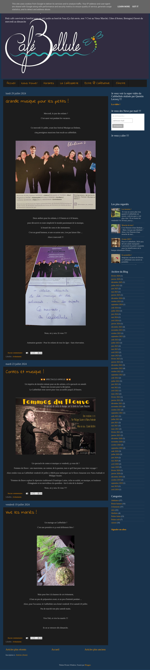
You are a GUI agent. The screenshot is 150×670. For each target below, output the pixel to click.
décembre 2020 (116, 438)
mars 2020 (115, 467)
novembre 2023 (116, 330)
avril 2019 (115, 489)
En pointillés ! (127, 255)
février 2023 (115, 359)
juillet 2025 (115, 285)
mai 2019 (114, 486)
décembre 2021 (116, 403)
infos (113, 510)
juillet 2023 (115, 343)
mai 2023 (114, 349)
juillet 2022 (115, 381)
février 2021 (115, 432)
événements (17, 357)
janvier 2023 (115, 362)
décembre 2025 (116, 282)
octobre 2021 (116, 410)
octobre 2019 (116, 480)
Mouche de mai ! (128, 225)
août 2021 (114, 416)
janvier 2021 (115, 435)
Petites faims (115, 516)
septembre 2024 (117, 304)
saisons (113, 523)
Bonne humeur (116, 504)
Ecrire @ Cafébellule (97, 83)
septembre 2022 (117, 375)
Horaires (49, 83)
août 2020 (114, 451)
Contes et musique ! (25, 372)
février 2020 (115, 470)
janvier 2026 (115, 279)
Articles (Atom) (22, 655)
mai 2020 (114, 461)
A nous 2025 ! (127, 239)
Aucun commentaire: (15, 353)
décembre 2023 (116, 327)
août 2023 (114, 340)
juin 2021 (114, 423)
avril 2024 (115, 320)
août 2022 (114, 378)
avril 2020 (115, 464)
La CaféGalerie (69, 83)
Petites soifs (115, 520)
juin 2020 (114, 458)
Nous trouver (29, 83)
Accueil (11, 83)
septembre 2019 (117, 483)
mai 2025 (114, 292)
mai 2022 (114, 387)
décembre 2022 (116, 365)
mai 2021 (114, 426)
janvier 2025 (115, 295)
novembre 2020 (116, 442)
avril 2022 (115, 391)
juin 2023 (114, 346)
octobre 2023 (116, 333)
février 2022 (115, 397)
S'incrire (121, 83)
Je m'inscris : (118, 116)
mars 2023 (115, 356)
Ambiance (115, 500)
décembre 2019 (116, 477)
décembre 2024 (116, 298)
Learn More (124, 6)
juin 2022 (114, 384)
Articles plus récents (16, 649)
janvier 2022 (115, 400)
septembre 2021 (117, 413)
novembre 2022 (116, 368)
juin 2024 (114, 314)
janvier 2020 (115, 473)
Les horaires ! (127, 209)
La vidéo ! (115, 104)
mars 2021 (115, 429)
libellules (114, 513)
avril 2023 (115, 352)
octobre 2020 (116, 445)
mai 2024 (114, 317)
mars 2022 (115, 394)
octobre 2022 (116, 371)
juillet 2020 (115, 454)
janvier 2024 (115, 324)
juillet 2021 (115, 419)
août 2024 (114, 308)
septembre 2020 (117, 448)
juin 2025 (114, 289)
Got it (135, 6)
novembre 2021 (116, 406)
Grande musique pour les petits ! (37, 101)
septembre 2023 (117, 336)
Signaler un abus (118, 529)
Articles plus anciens (95, 649)
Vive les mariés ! (21, 512)
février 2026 (115, 276)
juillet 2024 (115, 311)
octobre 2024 (116, 301)
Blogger (88, 665)
